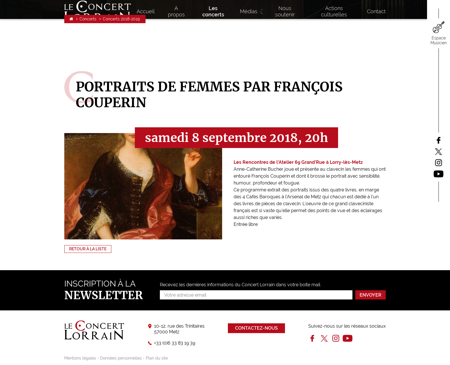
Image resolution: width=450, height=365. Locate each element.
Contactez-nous (256, 328)
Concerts (87, 53)
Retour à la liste (87, 249)
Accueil (71, 53)
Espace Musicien (438, 40)
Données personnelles (121, 358)
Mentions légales (80, 358)
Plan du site (157, 358)
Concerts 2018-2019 (121, 53)
